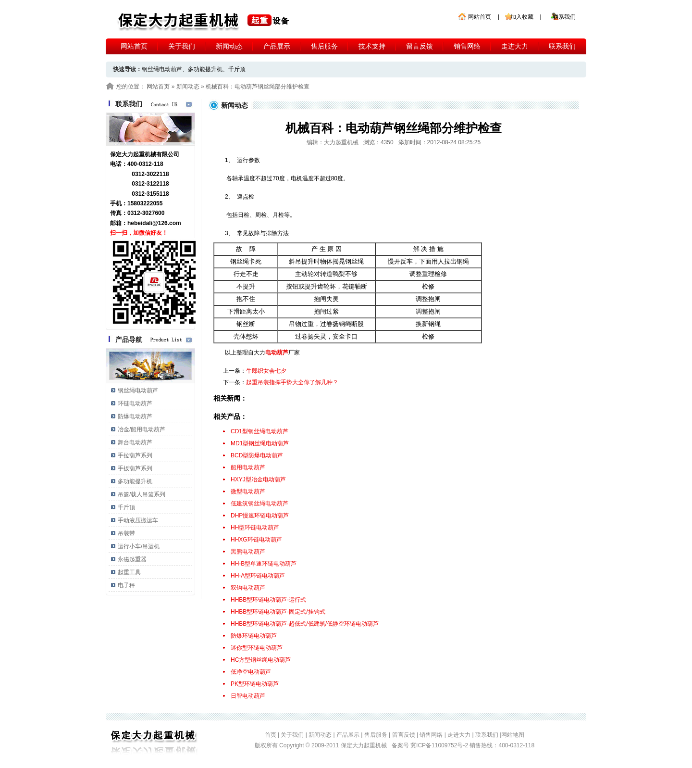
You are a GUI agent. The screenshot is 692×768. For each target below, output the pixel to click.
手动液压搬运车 (138, 520)
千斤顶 (237, 69)
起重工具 (129, 572)
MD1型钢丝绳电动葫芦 (260, 443)
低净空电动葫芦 (251, 671)
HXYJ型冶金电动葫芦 (258, 479)
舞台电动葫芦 (135, 442)
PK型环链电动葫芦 (255, 683)
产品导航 (128, 339)
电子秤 (126, 585)
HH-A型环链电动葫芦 (258, 575)
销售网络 (467, 46)
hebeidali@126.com (154, 223)
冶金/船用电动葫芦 (141, 429)
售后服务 (324, 46)
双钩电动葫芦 (248, 587)
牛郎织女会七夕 (266, 370)
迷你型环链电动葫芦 (257, 647)
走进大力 (514, 46)
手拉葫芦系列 (135, 455)
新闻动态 (229, 46)
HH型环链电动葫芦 (255, 527)
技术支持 (371, 46)
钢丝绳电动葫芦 (138, 390)
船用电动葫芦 (248, 467)
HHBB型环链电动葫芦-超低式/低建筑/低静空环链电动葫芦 (305, 623)
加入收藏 (521, 16)
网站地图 (512, 734)
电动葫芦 (276, 352)
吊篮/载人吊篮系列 (141, 494)
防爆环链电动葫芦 (254, 635)
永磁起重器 (132, 559)
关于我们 (181, 46)
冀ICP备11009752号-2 (440, 745)
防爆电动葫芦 (135, 416)
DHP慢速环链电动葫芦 (260, 515)
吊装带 (126, 533)
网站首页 (479, 16)
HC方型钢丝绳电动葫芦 (261, 659)
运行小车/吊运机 (139, 546)
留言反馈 (419, 46)
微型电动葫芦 (248, 491)
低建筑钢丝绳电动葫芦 (259, 503)
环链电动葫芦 (135, 403)
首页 (270, 734)
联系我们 (564, 16)
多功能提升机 (205, 69)
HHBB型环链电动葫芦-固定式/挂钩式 (278, 611)
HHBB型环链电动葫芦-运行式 (268, 599)
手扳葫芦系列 (135, 468)
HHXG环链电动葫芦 (256, 539)
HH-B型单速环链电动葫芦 (264, 563)
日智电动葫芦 (248, 695)
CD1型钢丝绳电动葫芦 (259, 431)
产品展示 (276, 46)
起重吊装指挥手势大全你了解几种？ (292, 382)
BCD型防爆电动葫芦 (257, 455)
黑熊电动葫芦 (248, 551)
